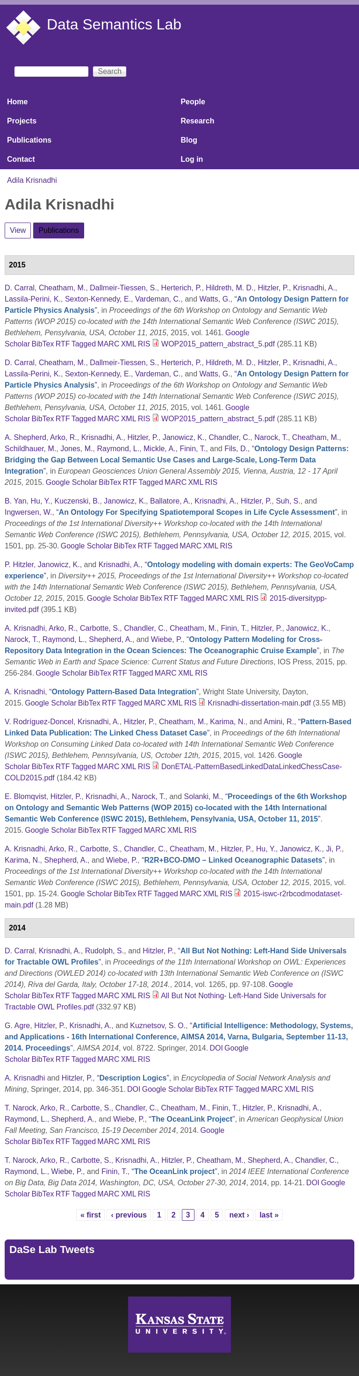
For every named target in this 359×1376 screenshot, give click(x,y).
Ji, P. (334, 849)
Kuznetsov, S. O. (158, 1026)
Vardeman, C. (158, 299)
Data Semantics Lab (114, 24)
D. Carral (20, 288)
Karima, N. (227, 722)
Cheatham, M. (62, 288)
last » (269, 1215)
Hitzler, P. (273, 288)
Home (17, 102)
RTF (63, 344)
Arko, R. (63, 437)
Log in (191, 159)
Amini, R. (279, 722)
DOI (216, 1048)
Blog (188, 140)
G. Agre (17, 1026)
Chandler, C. (229, 437)
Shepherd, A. (110, 639)
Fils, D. (236, 449)
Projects (21, 121)
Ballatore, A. (170, 501)
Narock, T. (271, 437)
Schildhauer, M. (30, 449)
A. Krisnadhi (25, 628)
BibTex (42, 344)
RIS (144, 344)
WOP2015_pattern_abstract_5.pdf (218, 344)
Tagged (84, 344)
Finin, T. (193, 449)
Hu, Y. (40, 501)
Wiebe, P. (166, 639)
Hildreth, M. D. (229, 288)
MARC (108, 344)
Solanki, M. (202, 796)
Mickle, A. (159, 449)
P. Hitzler (19, 565)
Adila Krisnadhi (32, 180)
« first (90, 1215)
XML (128, 344)
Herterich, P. (181, 288)
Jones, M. (76, 449)
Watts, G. (215, 299)
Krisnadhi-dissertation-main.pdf (259, 703)
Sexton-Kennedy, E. (98, 299)
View (18, 230)
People (192, 102)
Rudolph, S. (104, 951)
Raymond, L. (118, 449)
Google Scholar (71, 482)
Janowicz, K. (184, 437)
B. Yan (16, 501)
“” (177, 460)
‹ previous (128, 1215)
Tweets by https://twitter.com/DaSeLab (72, 1269)
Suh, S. (288, 501)
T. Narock (20, 1108)
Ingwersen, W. (28, 512)
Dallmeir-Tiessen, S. (123, 288)
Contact (21, 159)
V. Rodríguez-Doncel (39, 722)
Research (197, 121)
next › (239, 1215)
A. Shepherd (25, 437)
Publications (29, 140)
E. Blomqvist (25, 796)
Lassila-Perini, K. (33, 299)
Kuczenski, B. (77, 501)
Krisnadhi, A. (314, 288)
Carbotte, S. (100, 628)
